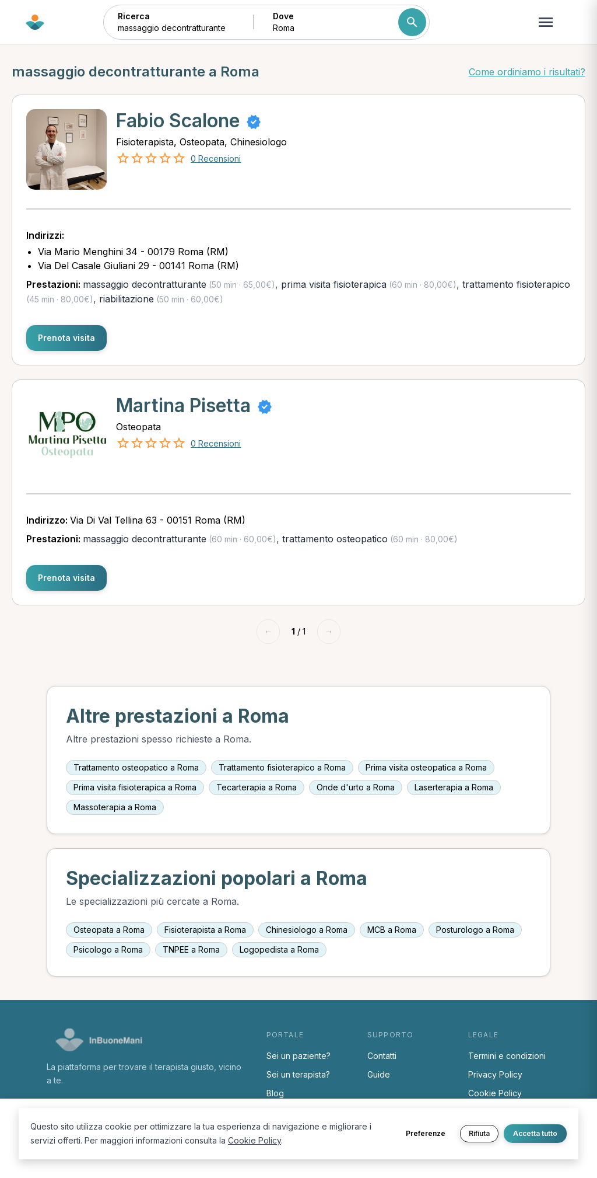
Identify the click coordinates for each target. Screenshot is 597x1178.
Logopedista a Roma (279, 949)
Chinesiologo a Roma (306, 930)
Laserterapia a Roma (454, 787)
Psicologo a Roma (108, 949)
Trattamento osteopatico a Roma (136, 767)
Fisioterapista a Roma (205, 930)
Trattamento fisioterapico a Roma (282, 767)
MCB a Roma (391, 930)
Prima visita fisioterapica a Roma (134, 787)
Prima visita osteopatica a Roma (426, 767)
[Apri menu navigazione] (545, 22)
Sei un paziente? (298, 1056)
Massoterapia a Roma (114, 807)
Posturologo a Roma (475, 930)
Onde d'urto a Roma (356, 787)
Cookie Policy (495, 1093)
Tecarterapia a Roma (256, 787)
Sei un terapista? (298, 1074)
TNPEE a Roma (191, 949)
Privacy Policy (495, 1074)
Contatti (381, 1056)
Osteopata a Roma (109, 930)
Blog (275, 1093)
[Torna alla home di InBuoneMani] (35, 22)
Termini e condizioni (507, 1056)
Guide (378, 1074)
